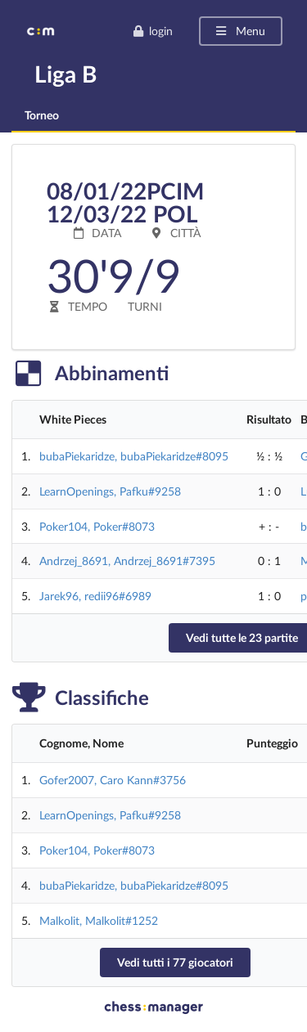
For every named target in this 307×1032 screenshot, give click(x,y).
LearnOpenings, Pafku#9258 (110, 491)
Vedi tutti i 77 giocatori (175, 962)
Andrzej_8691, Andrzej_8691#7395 (127, 561)
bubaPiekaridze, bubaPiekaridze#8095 (133, 456)
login (153, 31)
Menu (239, 31)
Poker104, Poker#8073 (97, 526)
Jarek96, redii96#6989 (95, 596)
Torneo (42, 115)
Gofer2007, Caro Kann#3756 (112, 780)
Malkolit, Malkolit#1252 (98, 920)
